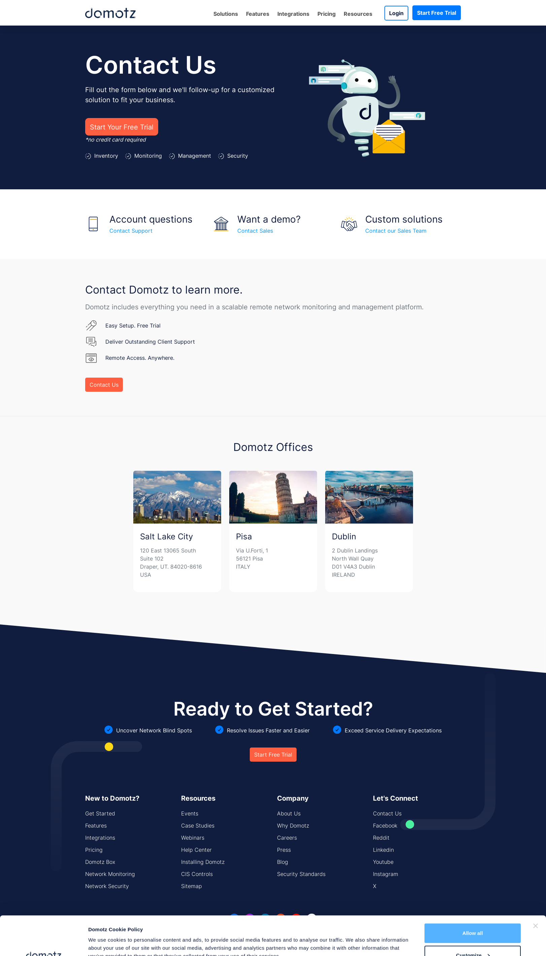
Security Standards (301, 874)
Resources (358, 13)
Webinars (192, 837)
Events (189, 813)
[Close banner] (535, 886)
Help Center (196, 849)
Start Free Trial (436, 12)
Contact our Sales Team (395, 230)
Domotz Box (100, 862)
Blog (282, 862)
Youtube (383, 862)
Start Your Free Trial (121, 126)
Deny (473, 938)
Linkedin (383, 849)
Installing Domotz (203, 862)
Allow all (473, 894)
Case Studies (197, 825)
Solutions (225, 13)
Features (257, 13)
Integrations (293, 13)
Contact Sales (255, 230)
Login (396, 13)
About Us (289, 813)
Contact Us (104, 384)
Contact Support (130, 230)
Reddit (381, 837)
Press (284, 849)
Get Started (100, 813)
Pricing (326, 13)
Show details (104, 935)
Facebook (385, 825)
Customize (473, 916)
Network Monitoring (110, 874)
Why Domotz (293, 825)
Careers (287, 837)
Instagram (385, 874)
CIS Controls (197, 874)
